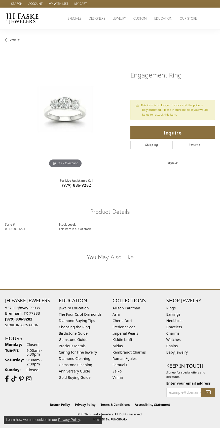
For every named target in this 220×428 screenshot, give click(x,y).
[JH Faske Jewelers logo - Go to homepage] (24, 18)
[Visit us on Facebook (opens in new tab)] (7, 379)
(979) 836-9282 (76, 185)
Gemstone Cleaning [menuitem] (75, 364)
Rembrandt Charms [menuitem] (129, 352)
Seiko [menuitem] (117, 371)
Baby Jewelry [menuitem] (177, 352)
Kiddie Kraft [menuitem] (122, 339)
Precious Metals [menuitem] (72, 345)
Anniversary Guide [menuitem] (74, 371)
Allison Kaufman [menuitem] (126, 308)
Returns (194, 145)
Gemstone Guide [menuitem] (73, 339)
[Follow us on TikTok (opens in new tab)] (14, 379)
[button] (16, 4)
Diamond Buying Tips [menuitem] (77, 320)
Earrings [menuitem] (173, 314)
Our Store (188, 18)
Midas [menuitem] (118, 345)
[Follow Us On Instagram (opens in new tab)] (28, 379)
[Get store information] (22, 325)
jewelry (14, 39)
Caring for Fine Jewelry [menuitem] (78, 352)
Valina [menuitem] (118, 377)
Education (163, 18)
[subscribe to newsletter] (208, 392)
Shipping (151, 145)
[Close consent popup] (97, 419)
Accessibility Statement (152, 405)
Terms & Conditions (115, 405)
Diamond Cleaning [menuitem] (74, 358)
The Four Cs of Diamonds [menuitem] (80, 314)
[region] (65, 109)
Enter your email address (188, 383)
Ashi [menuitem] (116, 314)
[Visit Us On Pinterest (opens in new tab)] (21, 379)
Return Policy (60, 405)
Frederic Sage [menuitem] (124, 327)
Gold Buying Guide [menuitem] (75, 377)
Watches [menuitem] (173, 339)
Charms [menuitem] (172, 333)
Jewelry (119, 18)
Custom (140, 18)
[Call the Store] (18, 319)
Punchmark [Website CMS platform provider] (119, 419)
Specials (74, 18)
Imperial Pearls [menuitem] (125, 333)
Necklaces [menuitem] (174, 320)
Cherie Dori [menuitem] (122, 320)
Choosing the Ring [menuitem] (74, 327)
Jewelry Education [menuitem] (74, 308)
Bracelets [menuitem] (174, 327)
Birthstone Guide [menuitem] (73, 333)
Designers (97, 18)
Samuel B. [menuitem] (121, 364)
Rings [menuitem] (171, 308)
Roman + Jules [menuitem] (124, 358)
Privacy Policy (85, 405)
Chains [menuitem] (172, 345)
